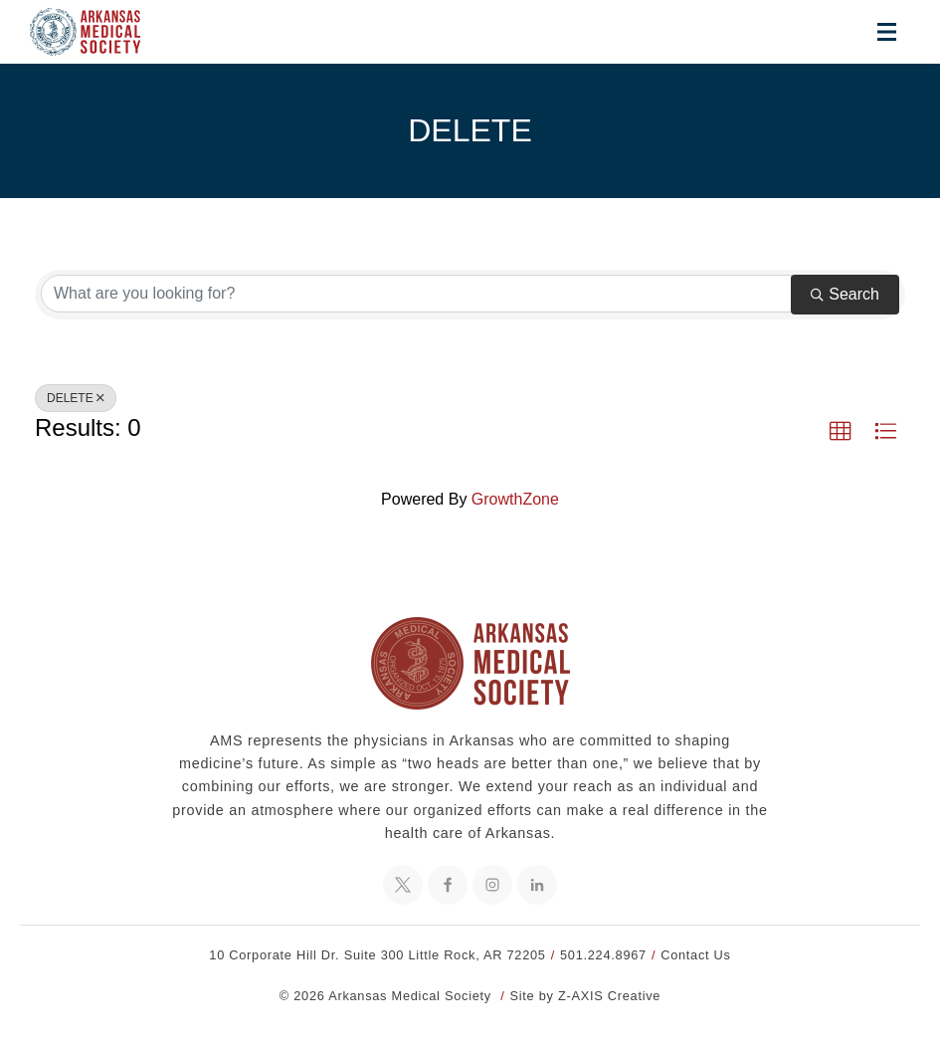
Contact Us (695, 954)
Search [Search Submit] (845, 294)
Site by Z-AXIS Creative (585, 995)
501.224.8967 (603, 954)
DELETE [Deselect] (75, 398)
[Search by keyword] (416, 294)
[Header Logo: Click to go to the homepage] (99, 32)
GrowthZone (515, 499)
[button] (840, 432)
